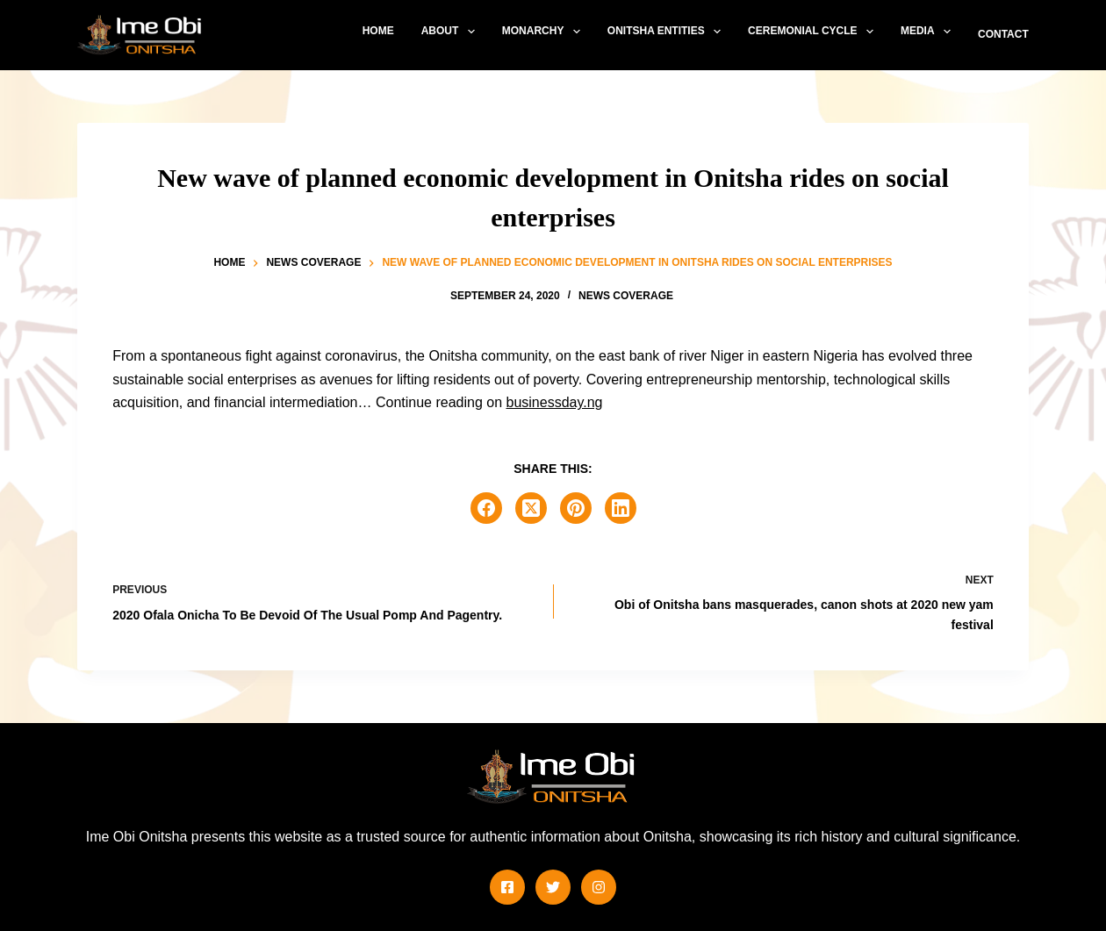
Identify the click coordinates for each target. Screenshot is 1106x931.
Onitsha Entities (667, 31)
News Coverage (625, 296)
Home (378, 31)
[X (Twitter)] (531, 508)
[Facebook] (486, 508)
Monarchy (544, 31)
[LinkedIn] (620, 508)
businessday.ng (554, 402)
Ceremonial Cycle (814, 31)
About (451, 31)
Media (929, 31)
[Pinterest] (576, 508)
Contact (1003, 34)
